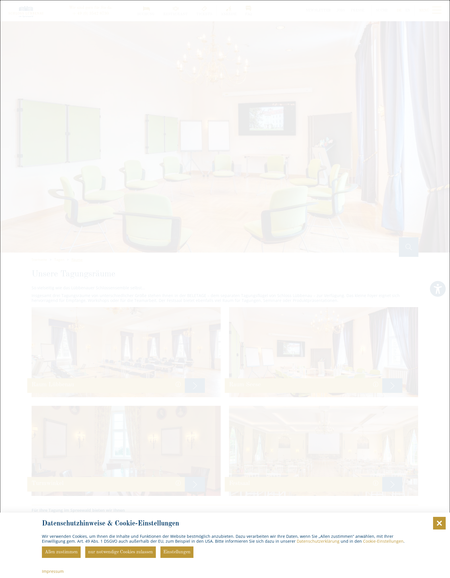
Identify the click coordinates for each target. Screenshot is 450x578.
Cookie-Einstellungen (383, 541)
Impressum (53, 571)
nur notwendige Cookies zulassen (120, 552)
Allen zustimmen (61, 552)
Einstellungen (177, 552)
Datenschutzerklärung (318, 541)
